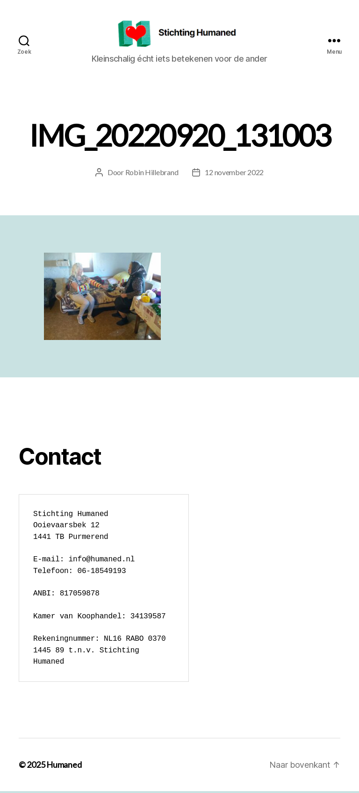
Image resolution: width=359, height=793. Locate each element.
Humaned (63, 766)
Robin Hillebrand (152, 173)
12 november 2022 (234, 173)
